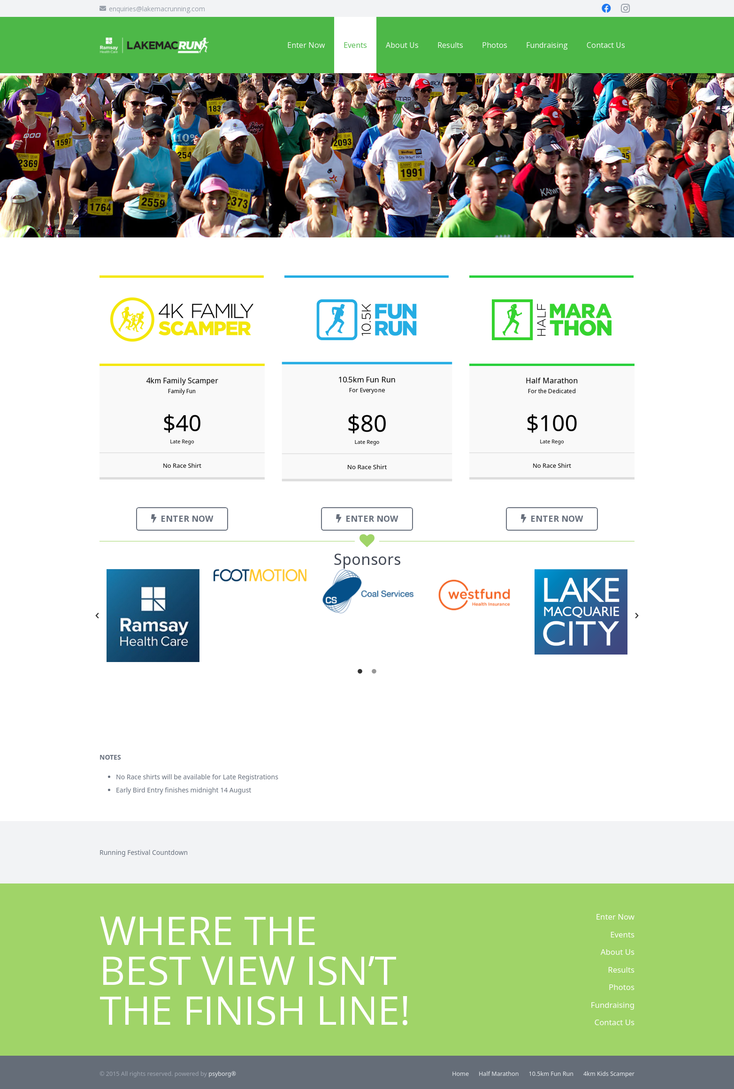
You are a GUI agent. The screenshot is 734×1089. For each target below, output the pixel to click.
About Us (618, 951)
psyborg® (222, 1074)
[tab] (360, 671)
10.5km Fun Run (551, 1074)
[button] (97, 615)
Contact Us (615, 1022)
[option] (153, 615)
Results (621, 969)
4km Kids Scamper (609, 1074)
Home (460, 1074)
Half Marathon (499, 1074)
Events (622, 934)
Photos (622, 987)
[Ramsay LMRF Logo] (154, 45)
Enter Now (615, 916)
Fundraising (613, 1004)
